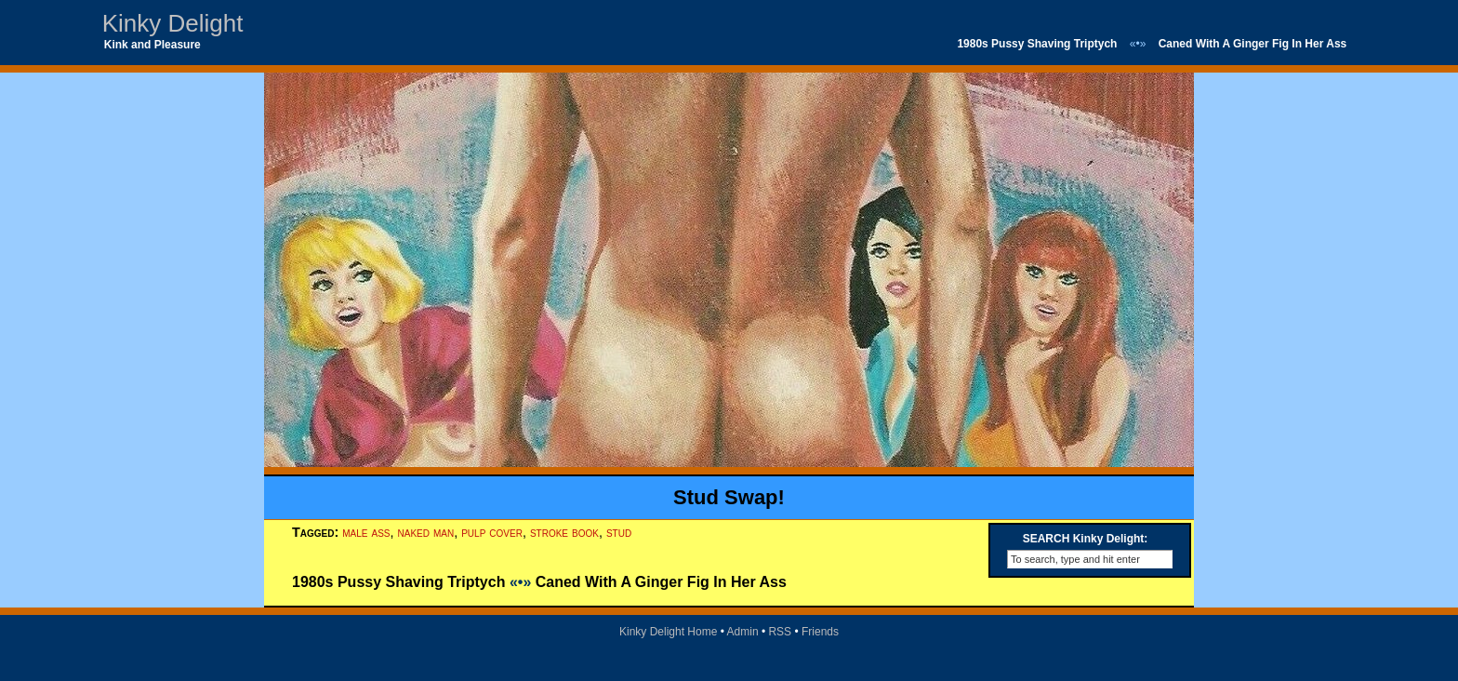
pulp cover (492, 532)
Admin (743, 631)
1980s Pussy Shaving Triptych (1037, 43)
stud (618, 532)
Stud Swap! (729, 497)
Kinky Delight (173, 23)
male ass (366, 532)
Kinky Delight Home (668, 631)
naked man (426, 532)
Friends (820, 631)
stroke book (564, 532)
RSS (779, 631)
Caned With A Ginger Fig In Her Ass (1253, 43)
